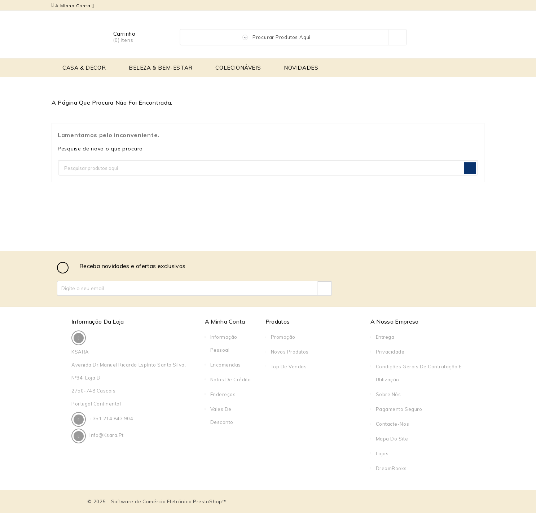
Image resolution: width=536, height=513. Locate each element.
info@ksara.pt (106, 435)
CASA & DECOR (84, 67)
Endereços (223, 394)
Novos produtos (290, 352)
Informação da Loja (97, 321)
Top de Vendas (289, 366)
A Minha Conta (225, 321)
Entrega (385, 337)
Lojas (382, 453)
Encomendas (225, 365)
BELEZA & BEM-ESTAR (161, 67)
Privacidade (390, 352)
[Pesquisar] (268, 168)
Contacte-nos (392, 424)
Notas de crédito (230, 379)
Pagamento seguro (399, 409)
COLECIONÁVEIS (238, 67)
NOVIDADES (301, 67)
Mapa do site (392, 439)
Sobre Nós (388, 394)
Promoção (283, 337)
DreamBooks (391, 468)
